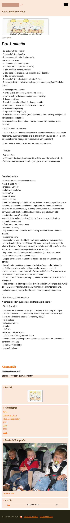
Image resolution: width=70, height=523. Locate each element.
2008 (5, 426)
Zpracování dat (46, 517)
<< (8, 505)
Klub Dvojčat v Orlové (13, 11)
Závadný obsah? (31, 517)
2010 (5, 433)
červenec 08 (8, 493)
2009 (5, 429)
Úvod (3, 37)
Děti (4, 412)
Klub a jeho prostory (11, 419)
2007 (5, 422)
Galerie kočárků (10, 415)
